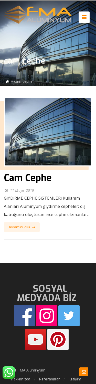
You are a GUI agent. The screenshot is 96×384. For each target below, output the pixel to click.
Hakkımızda (20, 379)
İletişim (75, 379)
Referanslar (49, 379)
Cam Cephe (28, 178)
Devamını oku (22, 227)
